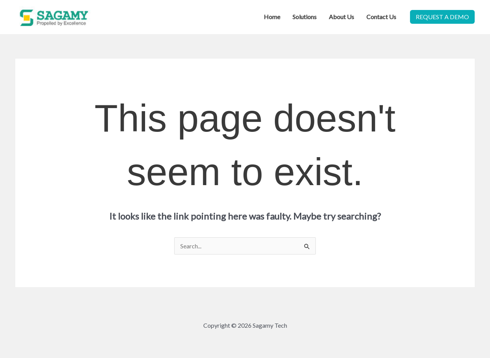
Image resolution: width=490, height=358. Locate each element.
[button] (442, 17)
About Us (341, 16)
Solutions (304, 16)
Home (272, 16)
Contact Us (381, 16)
